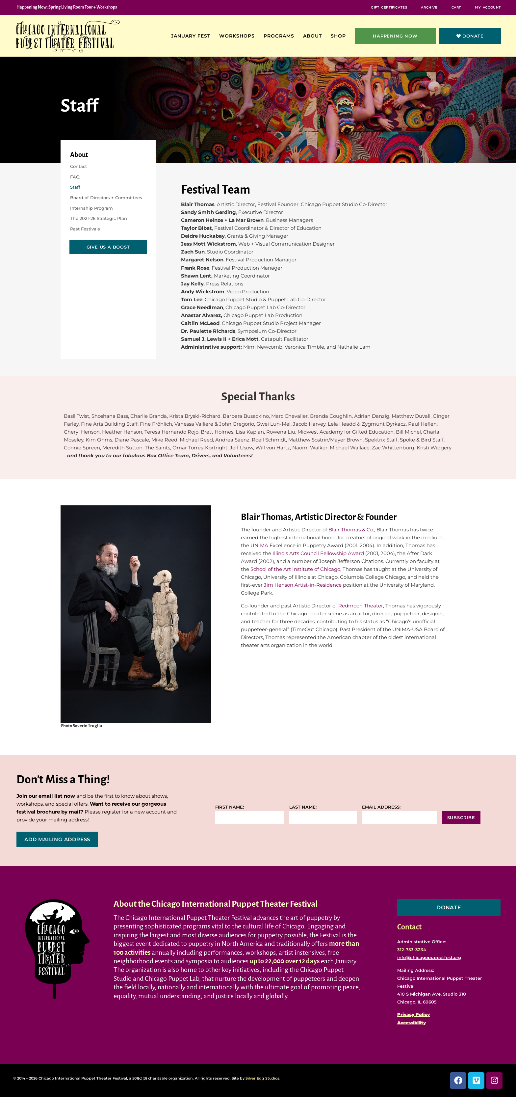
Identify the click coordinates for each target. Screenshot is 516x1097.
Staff (75, 187)
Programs (280, 36)
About (314, 36)
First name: (229, 807)
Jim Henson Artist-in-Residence (303, 585)
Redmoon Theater (360, 605)
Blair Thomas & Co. (351, 529)
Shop (340, 36)
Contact (78, 166)
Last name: (303, 807)
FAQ (75, 176)
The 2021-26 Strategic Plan (98, 218)
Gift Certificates (389, 7)
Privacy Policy (413, 1014)
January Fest (192, 36)
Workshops (238, 36)
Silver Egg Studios (262, 1078)
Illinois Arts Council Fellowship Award (318, 553)
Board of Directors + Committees (106, 197)
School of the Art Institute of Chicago (295, 569)
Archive (429, 7)
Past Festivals (85, 228)
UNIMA (259, 545)
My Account (488, 7)
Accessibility (411, 1022)
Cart (456, 7)
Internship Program (91, 208)
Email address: (381, 807)
